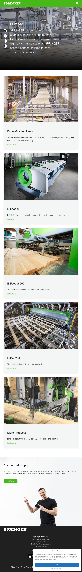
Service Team (10, 481)
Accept (57, 564)
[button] (78, 551)
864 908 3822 (43, 546)
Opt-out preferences (56, 568)
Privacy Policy (15, 567)
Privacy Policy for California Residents (32, 567)
